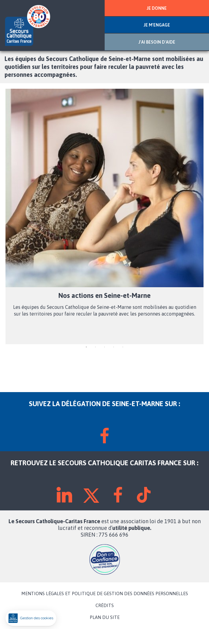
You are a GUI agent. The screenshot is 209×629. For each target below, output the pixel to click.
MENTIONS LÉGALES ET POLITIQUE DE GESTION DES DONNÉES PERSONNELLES (104, 593)
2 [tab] (95, 347)
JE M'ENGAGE (157, 25)
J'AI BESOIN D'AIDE (156, 42)
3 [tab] (105, 347)
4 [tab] (114, 347)
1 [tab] (86, 347)
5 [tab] (123, 347)
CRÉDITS (105, 605)
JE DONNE (157, 8)
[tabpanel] (104, 216)
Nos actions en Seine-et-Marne (104, 295)
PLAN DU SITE (105, 617)
